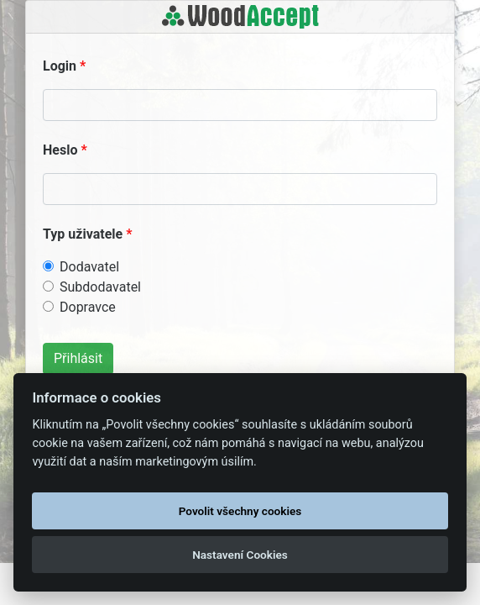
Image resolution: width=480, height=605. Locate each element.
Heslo (60, 150)
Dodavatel (89, 267)
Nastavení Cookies (240, 554)
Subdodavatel (100, 287)
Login (59, 66)
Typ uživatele (83, 234)
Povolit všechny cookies (240, 511)
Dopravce (88, 307)
